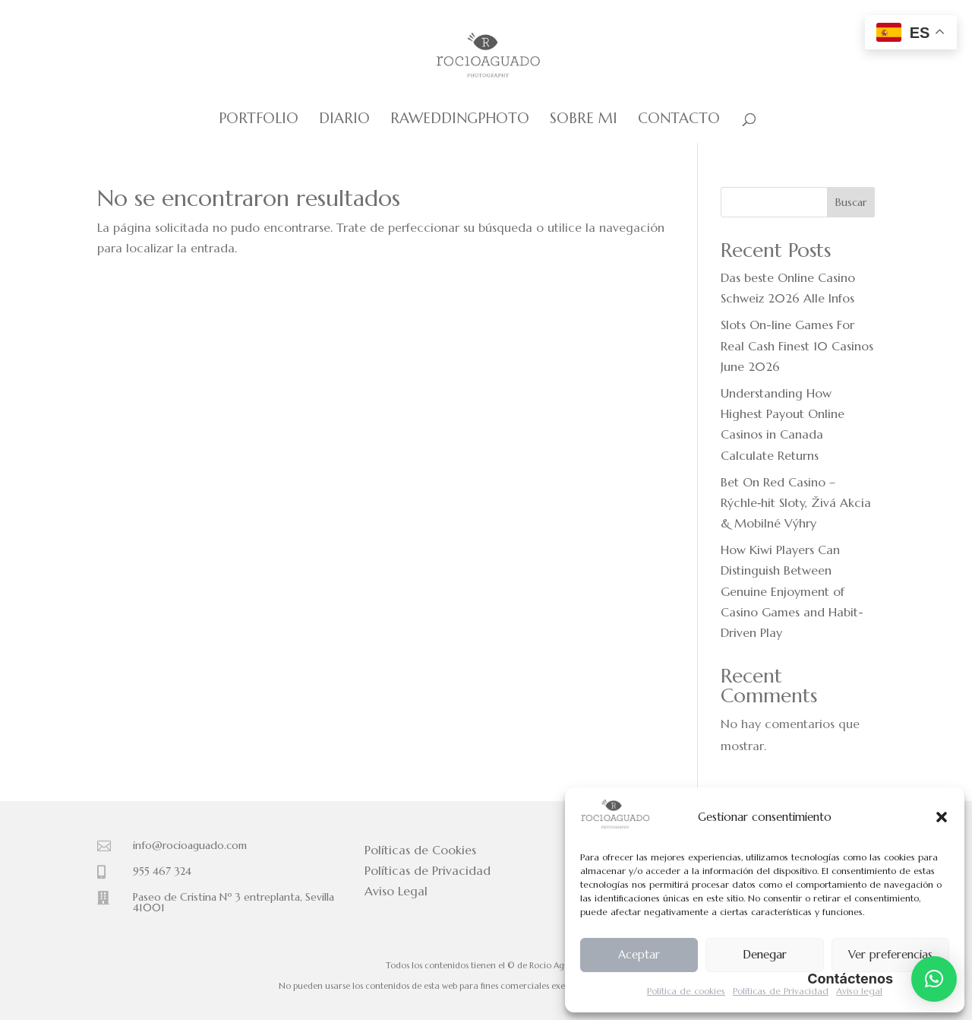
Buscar (850, 202)
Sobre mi (583, 119)
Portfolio (258, 119)
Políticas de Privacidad (780, 990)
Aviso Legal (396, 890)
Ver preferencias (890, 954)
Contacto (679, 119)
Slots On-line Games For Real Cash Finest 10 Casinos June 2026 (797, 345)
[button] (941, 817)
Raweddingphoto (459, 119)
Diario (344, 119)
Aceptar (639, 954)
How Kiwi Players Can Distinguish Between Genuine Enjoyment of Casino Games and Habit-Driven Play (792, 591)
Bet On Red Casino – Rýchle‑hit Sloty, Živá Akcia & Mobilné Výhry (796, 502)
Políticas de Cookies (420, 849)
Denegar (765, 954)
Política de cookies (686, 990)
